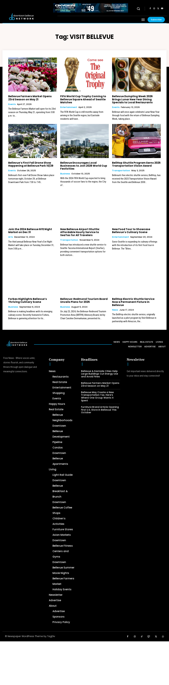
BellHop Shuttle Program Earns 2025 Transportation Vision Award (136, 164)
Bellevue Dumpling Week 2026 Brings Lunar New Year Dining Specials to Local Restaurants (132, 99)
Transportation (121, 170)
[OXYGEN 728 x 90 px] (90, 8)
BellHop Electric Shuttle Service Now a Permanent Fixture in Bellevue (136, 300)
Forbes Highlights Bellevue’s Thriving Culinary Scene (27, 300)
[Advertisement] (84, 661)
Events (12, 104)
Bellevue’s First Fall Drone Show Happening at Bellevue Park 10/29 (30, 164)
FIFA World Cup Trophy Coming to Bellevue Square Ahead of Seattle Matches (82, 99)
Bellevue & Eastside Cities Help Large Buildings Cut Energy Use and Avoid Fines (99, 370)
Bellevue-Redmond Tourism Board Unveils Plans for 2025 (83, 300)
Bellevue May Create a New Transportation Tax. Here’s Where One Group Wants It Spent (97, 393)
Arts (10, 236)
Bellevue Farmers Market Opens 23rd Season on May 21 (29, 98)
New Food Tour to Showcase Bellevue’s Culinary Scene (130, 230)
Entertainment (68, 107)
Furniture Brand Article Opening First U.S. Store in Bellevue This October (100, 406)
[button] (138, 9)
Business (65, 173)
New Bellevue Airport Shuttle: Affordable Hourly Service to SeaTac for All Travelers (84, 232)
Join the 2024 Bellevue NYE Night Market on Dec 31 (29, 230)
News (115, 306)
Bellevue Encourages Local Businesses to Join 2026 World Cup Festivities (83, 165)
